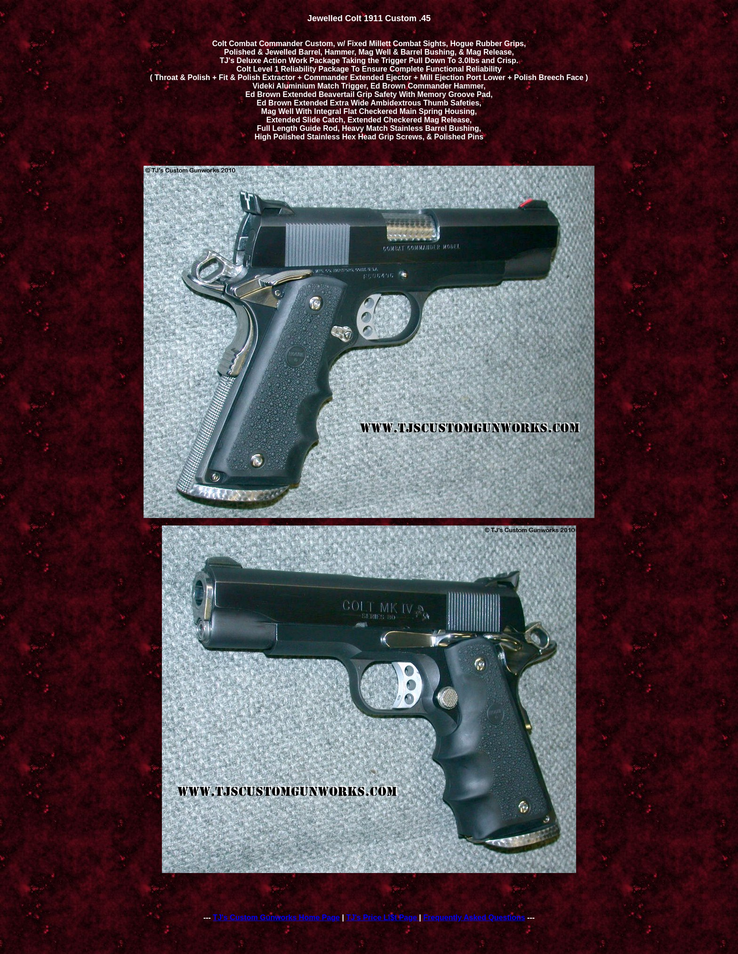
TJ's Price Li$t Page (382, 918)
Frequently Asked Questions (474, 918)
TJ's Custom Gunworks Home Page (276, 918)
